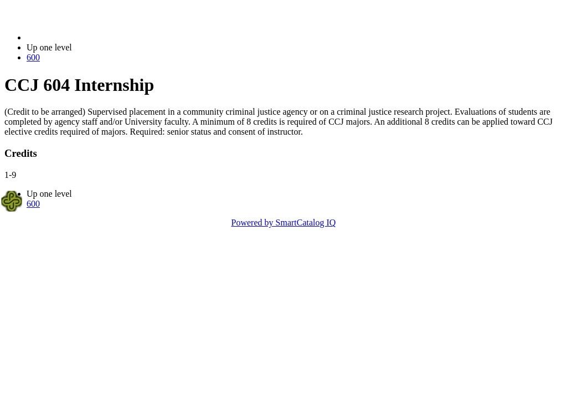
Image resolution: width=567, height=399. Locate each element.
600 (33, 57)
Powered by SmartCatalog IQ (283, 222)
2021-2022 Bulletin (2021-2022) (84, 37)
